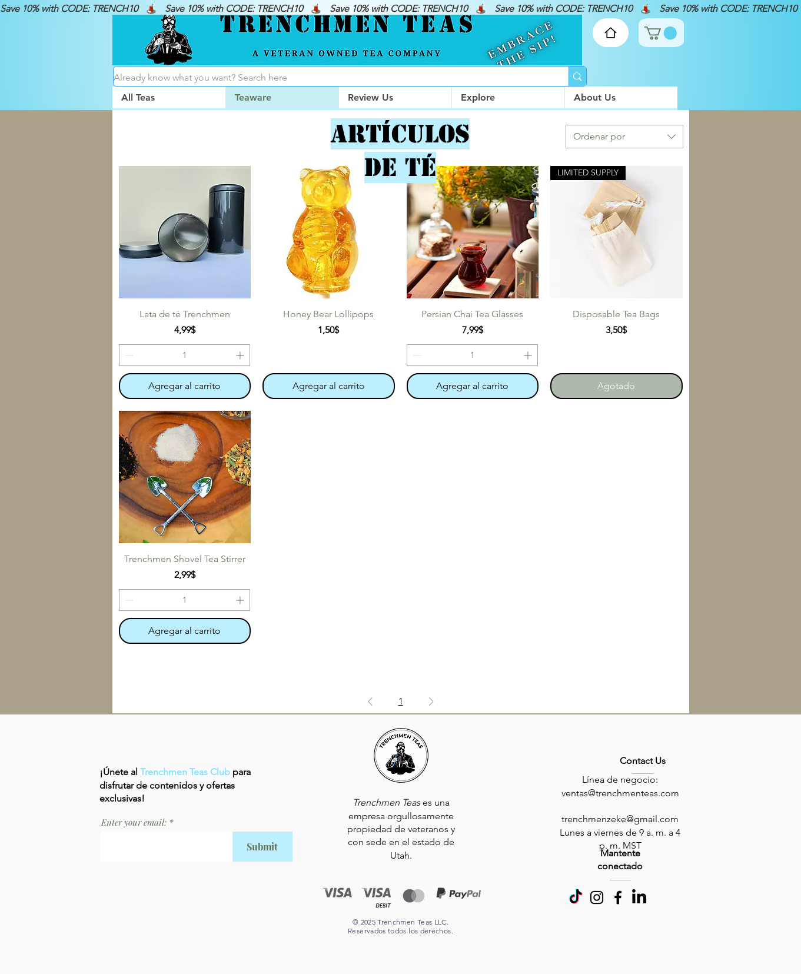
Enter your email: (134, 822)
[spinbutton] (184, 355)
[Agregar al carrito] (185, 386)
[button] (507, 97)
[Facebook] (618, 897)
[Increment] (241, 355)
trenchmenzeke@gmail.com (620, 819)
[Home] (611, 32)
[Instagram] (597, 897)
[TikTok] (575, 897)
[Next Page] (431, 701)
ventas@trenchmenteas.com (620, 793)
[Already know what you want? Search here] (329, 78)
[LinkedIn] (639, 897)
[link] (660, 32)
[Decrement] (128, 355)
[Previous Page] (370, 701)
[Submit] (262, 847)
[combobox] (624, 136)
